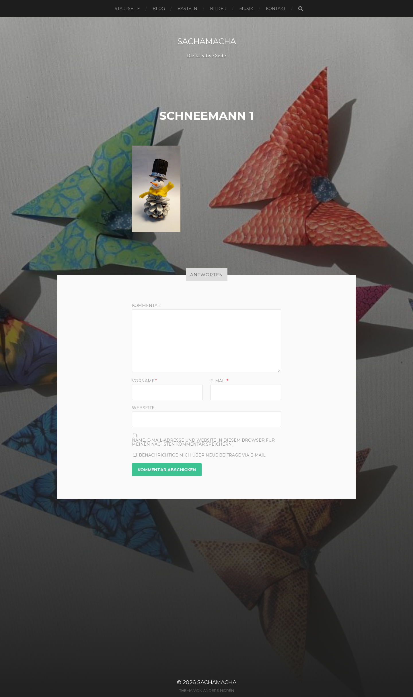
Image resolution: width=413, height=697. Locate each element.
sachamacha (206, 41)
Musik (246, 8)
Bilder (218, 8)
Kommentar (146, 306)
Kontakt (276, 8)
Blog (159, 8)
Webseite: (143, 407)
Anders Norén (218, 690)
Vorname (144, 381)
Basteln (187, 8)
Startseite (127, 8)
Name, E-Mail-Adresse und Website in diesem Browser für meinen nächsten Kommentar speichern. (203, 442)
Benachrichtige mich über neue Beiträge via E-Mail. (202, 455)
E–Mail (219, 381)
